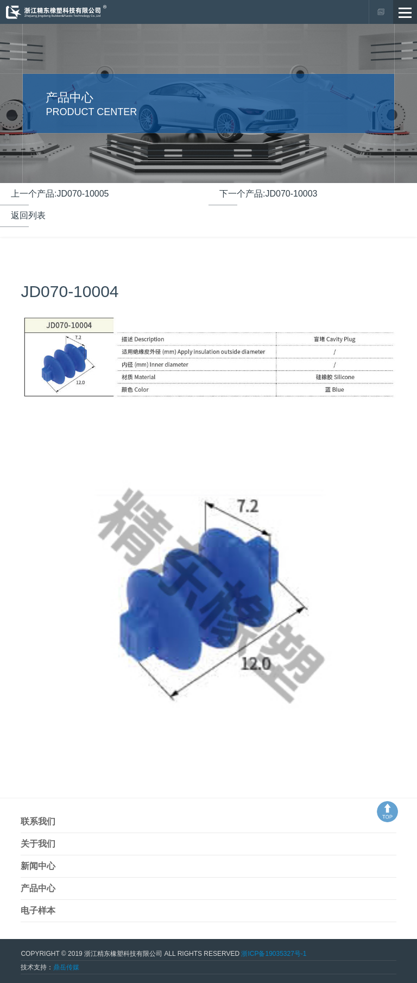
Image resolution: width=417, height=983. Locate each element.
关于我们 (38, 843)
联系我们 (38, 821)
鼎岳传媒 (66, 967)
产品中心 (38, 888)
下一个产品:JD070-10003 (268, 193)
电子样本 (38, 910)
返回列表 (28, 215)
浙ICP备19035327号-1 (273, 953)
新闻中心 (38, 866)
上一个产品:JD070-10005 (60, 193)
